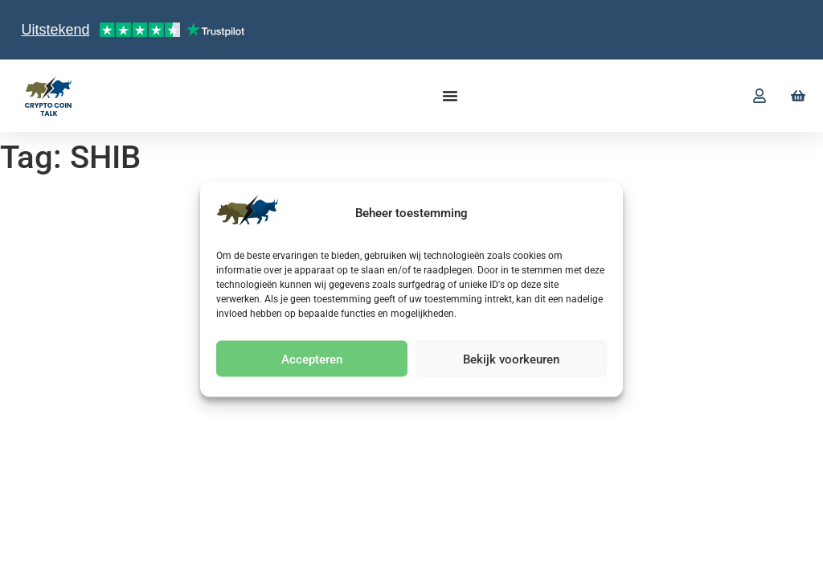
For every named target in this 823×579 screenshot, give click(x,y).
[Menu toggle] (450, 96)
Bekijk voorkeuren (511, 358)
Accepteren (311, 358)
